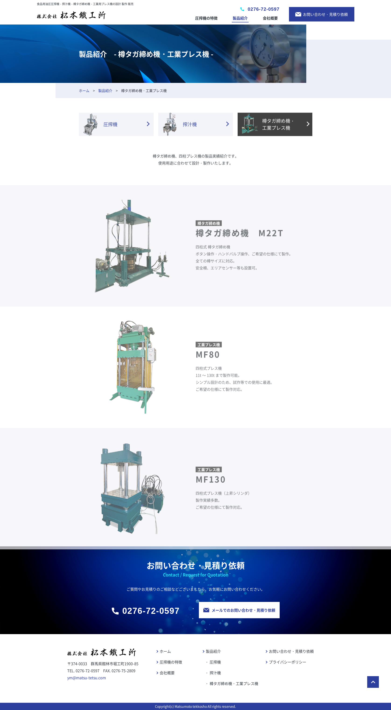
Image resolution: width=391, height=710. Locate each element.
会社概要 (270, 18)
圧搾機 (215, 662)
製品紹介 (240, 18)
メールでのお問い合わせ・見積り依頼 (239, 610)
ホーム (84, 90)
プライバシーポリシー (287, 662)
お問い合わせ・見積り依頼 (321, 14)
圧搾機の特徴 (206, 18)
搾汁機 (215, 672)
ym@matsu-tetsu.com (86, 677)
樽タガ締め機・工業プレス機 (234, 683)
